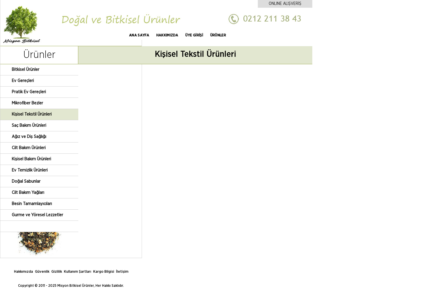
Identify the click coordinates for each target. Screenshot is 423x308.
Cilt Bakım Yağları (28, 192)
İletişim (122, 272)
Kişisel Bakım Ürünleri (31, 159)
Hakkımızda (23, 272)
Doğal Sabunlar (26, 181)
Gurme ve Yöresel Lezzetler (37, 215)
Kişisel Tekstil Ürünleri (32, 114)
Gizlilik (56, 272)
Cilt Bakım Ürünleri (29, 148)
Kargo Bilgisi (103, 272)
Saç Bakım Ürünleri (29, 125)
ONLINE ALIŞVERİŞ (285, 4)
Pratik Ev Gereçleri (29, 92)
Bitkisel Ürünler (25, 69)
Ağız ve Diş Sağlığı (29, 136)
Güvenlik (42, 272)
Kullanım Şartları (77, 272)
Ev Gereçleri (23, 81)
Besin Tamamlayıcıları (32, 204)
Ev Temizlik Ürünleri (30, 170)
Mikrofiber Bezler (27, 103)
